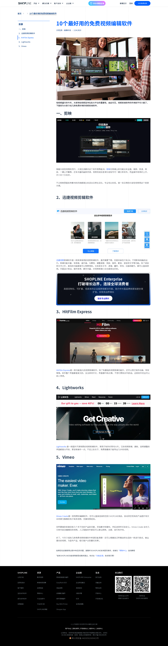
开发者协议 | (84, 628)
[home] (25, 3)
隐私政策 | (76, 628)
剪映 (108, 169)
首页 (19, 13)
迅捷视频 (60, 260)
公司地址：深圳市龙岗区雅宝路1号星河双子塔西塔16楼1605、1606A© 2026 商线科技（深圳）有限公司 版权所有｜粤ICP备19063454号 (84, 634)
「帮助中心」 (123, 550)
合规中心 (100, 628)
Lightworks (61, 446)
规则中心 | (93, 628)
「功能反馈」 (100, 555)
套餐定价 (123, 3)
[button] (36, 3)
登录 (131, 3)
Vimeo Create (62, 516)
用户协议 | (69, 628)
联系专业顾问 (103, 298)
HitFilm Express (63, 370)
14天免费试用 (142, 3)
